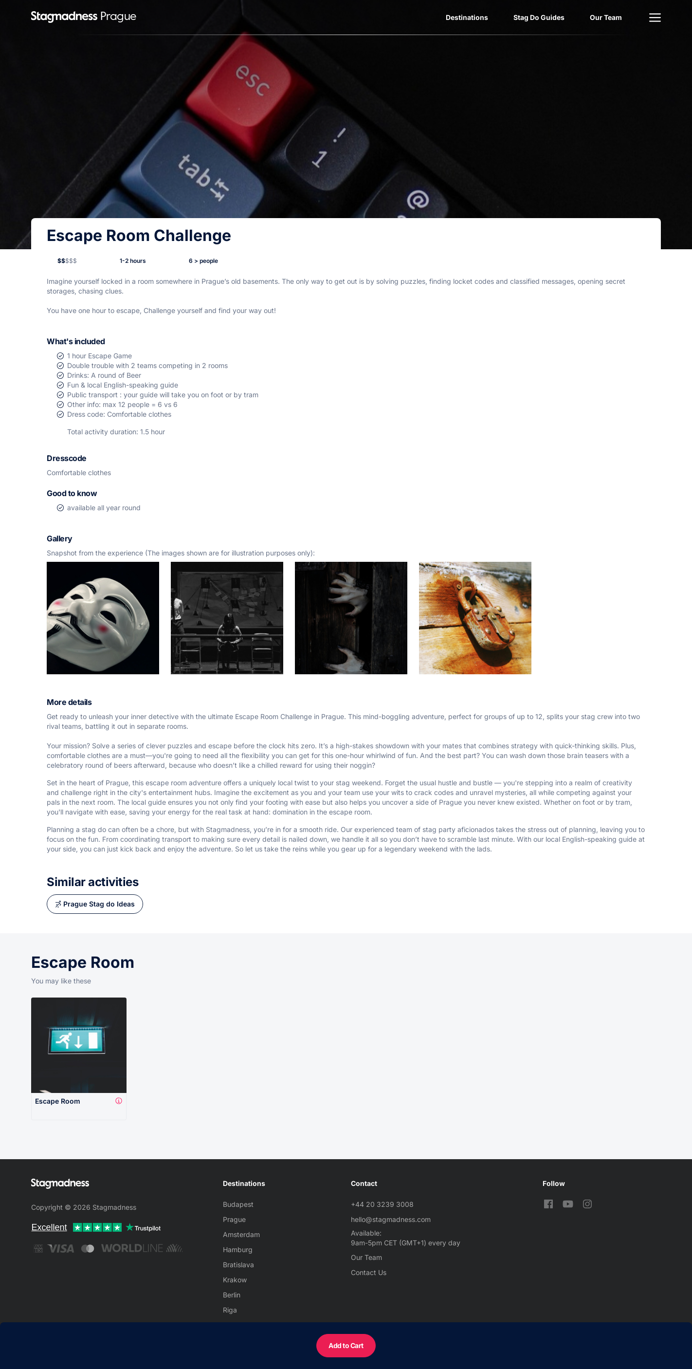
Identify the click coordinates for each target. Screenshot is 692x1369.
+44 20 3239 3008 (382, 1204)
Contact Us (368, 1272)
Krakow (235, 1280)
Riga (230, 1310)
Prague (234, 1219)
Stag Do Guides (539, 17)
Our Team (606, 17)
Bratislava (238, 1264)
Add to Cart (346, 1345)
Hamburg (238, 1249)
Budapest (238, 1204)
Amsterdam (241, 1234)
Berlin (231, 1295)
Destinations (467, 17)
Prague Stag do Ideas (99, 904)
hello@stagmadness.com (391, 1219)
